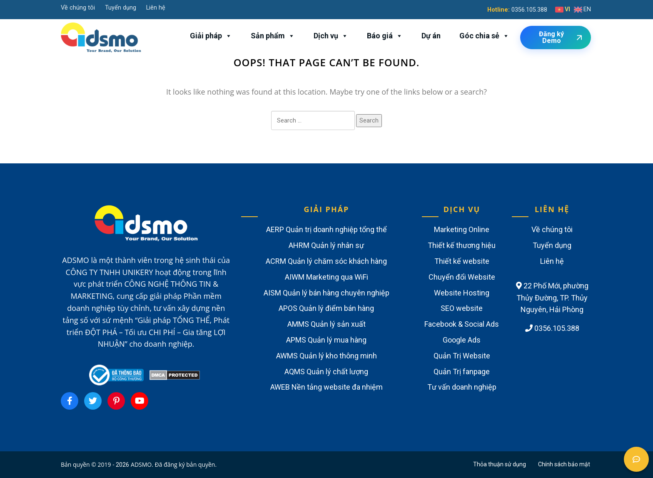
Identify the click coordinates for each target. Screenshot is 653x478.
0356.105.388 (529, 9)
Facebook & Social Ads (461, 324)
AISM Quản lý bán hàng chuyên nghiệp (326, 292)
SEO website (462, 308)
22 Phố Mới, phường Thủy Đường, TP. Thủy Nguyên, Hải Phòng (552, 297)
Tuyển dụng (120, 7)
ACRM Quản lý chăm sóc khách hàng (326, 261)
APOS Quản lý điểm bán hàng (326, 308)
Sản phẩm (273, 36)
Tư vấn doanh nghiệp (461, 387)
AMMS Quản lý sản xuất (326, 324)
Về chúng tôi (78, 7)
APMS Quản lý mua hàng (326, 339)
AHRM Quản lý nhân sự (326, 245)
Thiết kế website (461, 261)
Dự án (431, 35)
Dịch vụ (331, 36)
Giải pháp (211, 36)
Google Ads (462, 339)
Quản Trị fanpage (462, 371)
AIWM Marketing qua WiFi (326, 277)
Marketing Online (461, 229)
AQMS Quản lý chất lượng (326, 371)
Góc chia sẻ (484, 36)
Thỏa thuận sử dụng (499, 464)
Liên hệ (155, 7)
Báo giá (385, 36)
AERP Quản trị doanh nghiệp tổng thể (326, 229)
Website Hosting (461, 292)
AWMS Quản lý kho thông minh (326, 355)
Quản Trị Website (462, 355)
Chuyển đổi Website (462, 277)
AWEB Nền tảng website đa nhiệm (326, 387)
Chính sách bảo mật (564, 464)
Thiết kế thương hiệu (462, 245)
